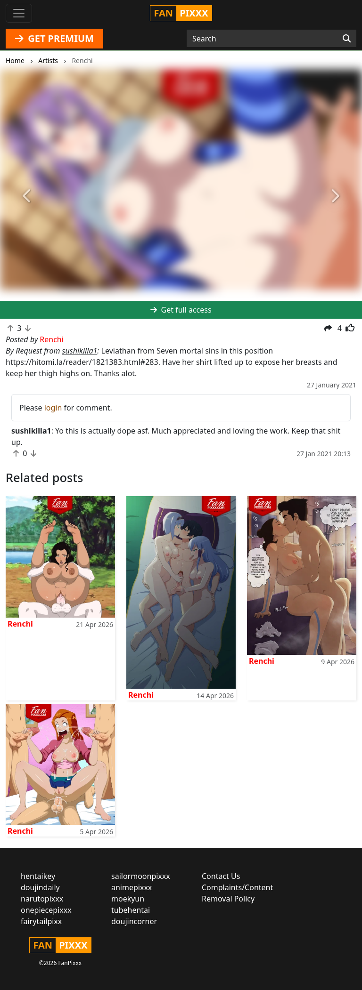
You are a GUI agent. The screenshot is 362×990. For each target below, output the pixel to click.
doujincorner (134, 921)
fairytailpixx (41, 921)
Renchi (20, 624)
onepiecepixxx (46, 910)
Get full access (180, 310)
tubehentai (130, 910)
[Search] (346, 39)
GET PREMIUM (54, 38)
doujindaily (40, 887)
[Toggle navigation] (19, 13)
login (53, 407)
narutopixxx (42, 898)
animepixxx (131, 887)
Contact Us (221, 876)
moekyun (127, 898)
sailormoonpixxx (140, 876)
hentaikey (38, 876)
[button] (27, 196)
